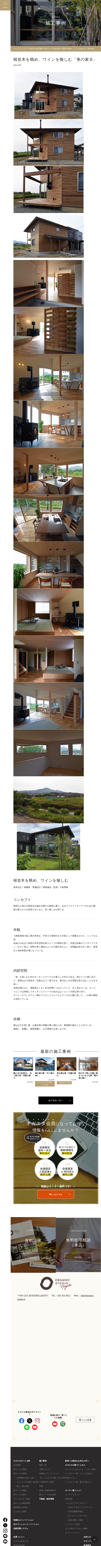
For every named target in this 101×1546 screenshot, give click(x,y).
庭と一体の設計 (23, 1486)
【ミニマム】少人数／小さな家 (45, 1084)
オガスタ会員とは (20, 1541)
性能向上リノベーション (23, 1520)
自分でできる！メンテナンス (80, 1507)
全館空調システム (20, 1528)
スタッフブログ (90, 1541)
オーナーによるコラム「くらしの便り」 (81, 1469)
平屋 (41, 1486)
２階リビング (44, 1469)
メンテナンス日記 (72, 1524)
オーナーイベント (72, 1533)
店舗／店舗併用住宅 (47, 1490)
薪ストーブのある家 (47, 1495)
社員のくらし (70, 1478)
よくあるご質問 (19, 1511)
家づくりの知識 (19, 1490)
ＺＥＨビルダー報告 (21, 1499)
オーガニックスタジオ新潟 (23, 49)
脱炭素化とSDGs (20, 1507)
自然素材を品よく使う (26, 1478)
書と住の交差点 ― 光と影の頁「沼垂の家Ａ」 (22, 1075)
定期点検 (68, 1499)
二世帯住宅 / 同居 (64, 1083)
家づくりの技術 (19, 1469)
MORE (33, 1258)
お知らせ (87, 1537)
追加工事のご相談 (75, 1520)
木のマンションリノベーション (26, 1524)
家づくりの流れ (19, 1495)
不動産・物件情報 (46, 1499)
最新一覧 (43, 1465)
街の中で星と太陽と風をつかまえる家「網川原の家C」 (88, 1075)
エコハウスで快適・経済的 (28, 1482)
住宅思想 (17, 1465)
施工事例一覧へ (56, 1100)
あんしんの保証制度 (21, 1503)
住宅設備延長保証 (75, 1511)
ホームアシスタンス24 (77, 1516)
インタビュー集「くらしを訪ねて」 (80, 1473)
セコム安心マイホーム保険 (76, 1528)
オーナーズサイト (72, 1495)
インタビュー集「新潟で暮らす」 (79, 1482)
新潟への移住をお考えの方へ (77, 1461)
